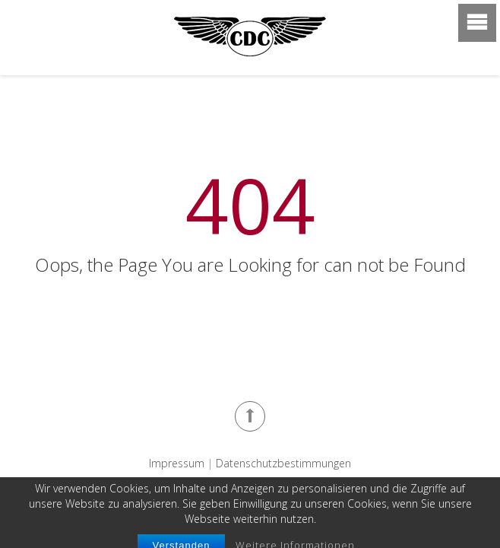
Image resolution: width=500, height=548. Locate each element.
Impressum (176, 463)
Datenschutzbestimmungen (283, 463)
